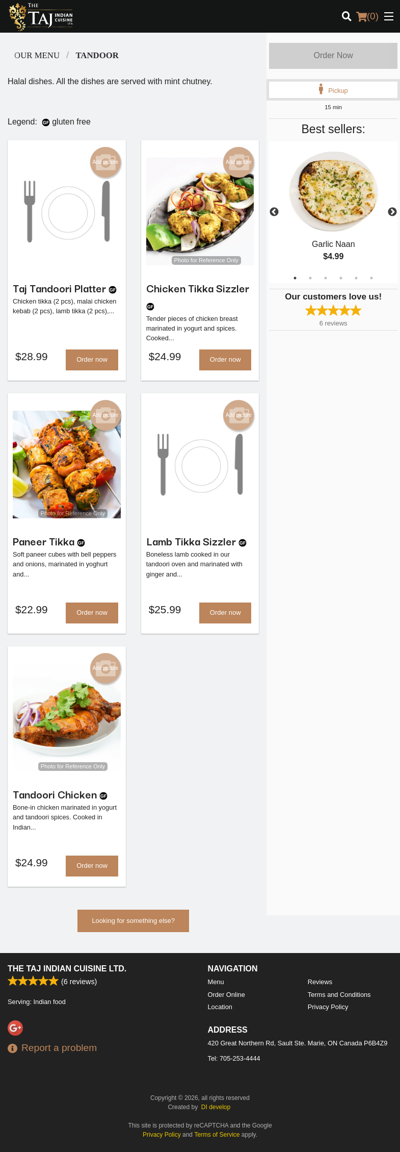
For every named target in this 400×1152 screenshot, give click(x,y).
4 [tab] (341, 278)
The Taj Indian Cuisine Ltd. (67, 968)
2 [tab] (310, 278)
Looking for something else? (133, 924)
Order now (92, 360)
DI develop (215, 1107)
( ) (367, 16)
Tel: (234, 1058)
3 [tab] (326, 278)
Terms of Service (216, 1134)
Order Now (333, 55)
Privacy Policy (328, 1007)
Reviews (320, 982)
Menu (216, 982)
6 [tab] (371, 278)
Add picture (105, 162)
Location (220, 1007)
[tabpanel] (333, 212)
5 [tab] (356, 278)
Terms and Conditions (339, 994)
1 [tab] (295, 278)
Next (392, 212)
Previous (274, 212)
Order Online (226, 994)
